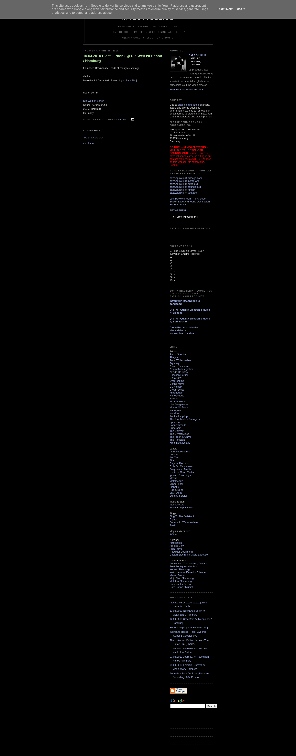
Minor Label (176, 483)
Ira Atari (174, 398)
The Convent (177, 430)
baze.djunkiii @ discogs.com (186, 178)
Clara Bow (175, 377)
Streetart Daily (178, 204)
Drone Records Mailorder (184, 327)
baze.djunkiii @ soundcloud (185, 186)
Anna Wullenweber (180, 360)
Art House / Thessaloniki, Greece (188, 563)
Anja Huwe (176, 548)
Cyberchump (177, 380)
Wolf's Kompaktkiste (181, 507)
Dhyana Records (179, 463)
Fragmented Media (180, 469)
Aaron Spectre (178, 354)
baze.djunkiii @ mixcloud (184, 183)
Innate (173, 534)
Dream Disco (177, 389)
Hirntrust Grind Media (182, 472)
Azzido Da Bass (179, 372)
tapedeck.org (177, 504)
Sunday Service (179, 495)
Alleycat (174, 357)
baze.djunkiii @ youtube (183, 192)
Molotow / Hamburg (181, 581)
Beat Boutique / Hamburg (184, 566)
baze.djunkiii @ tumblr (182, 189)
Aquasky (175, 363)
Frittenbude (176, 392)
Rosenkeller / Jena (180, 584)
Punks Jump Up (179, 416)
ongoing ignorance (188, 104)
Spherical (175, 422)
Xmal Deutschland (180, 442)
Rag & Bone (176, 489)
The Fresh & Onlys (180, 436)
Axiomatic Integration (181, 369)
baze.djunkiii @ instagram (184, 180)
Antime (174, 454)
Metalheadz (176, 481)
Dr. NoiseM (176, 386)
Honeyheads (177, 395)
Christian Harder (179, 374)
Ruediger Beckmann (181, 551)
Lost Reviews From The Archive (188, 198)
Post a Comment (94, 138)
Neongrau (175, 410)
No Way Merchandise (182, 333)
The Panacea (177, 439)
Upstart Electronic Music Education (189, 554)
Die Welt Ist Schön (93, 100)
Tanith (173, 525)
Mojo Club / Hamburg (182, 578)
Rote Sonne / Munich (181, 587)
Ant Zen (174, 457)
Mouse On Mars (179, 407)
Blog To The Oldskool (182, 516)
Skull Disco (176, 492)
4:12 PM (122, 120)
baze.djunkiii (197, 55)
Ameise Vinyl (177, 545)
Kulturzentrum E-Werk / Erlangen (188, 572)
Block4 (173, 460)
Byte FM (130, 80)
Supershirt (175, 428)
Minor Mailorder (178, 330)
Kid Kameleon (178, 401)
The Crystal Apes (179, 433)
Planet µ (174, 486)
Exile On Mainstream (181, 466)
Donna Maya (177, 383)
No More (175, 413)
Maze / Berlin (177, 575)
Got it (241, 9)
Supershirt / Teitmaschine (184, 522)
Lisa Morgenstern (179, 404)
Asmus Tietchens (179, 366)
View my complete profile (187, 90)
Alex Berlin (176, 542)
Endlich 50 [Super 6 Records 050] (189, 627)
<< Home (88, 143)
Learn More (225, 9)
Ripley (173, 519)
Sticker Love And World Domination (190, 201)
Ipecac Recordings (180, 475)
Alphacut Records (180, 451)
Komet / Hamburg (180, 569)
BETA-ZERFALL (179, 210)
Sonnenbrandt (178, 425)
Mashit (173, 478)
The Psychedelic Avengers (185, 419)
